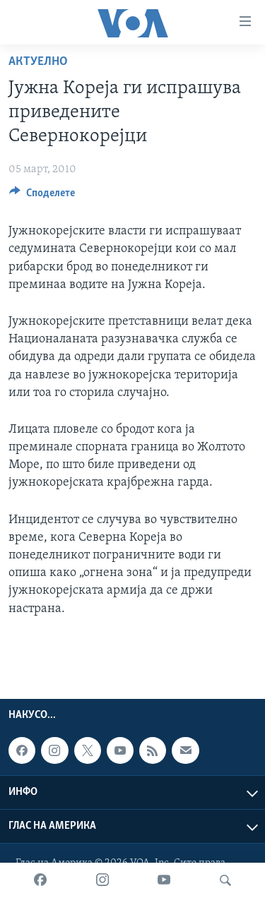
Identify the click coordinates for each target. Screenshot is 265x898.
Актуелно (38, 61)
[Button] (42, 196)
